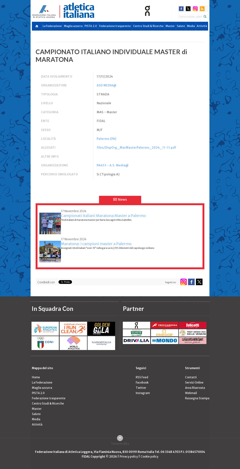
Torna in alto (120, 443)
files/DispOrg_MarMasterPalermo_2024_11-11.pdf (136, 147)
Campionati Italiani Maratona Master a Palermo (103, 215)
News (120, 199)
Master (170, 26)
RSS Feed (142, 377)
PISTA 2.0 (91, 26)
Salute (181, 26)
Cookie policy (149, 456)
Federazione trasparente (115, 26)
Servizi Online (194, 382)
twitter (188, 8)
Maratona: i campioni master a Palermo (96, 243)
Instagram (143, 393)
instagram (195, 8)
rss (202, 8)
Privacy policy (129, 456)
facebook (181, 8)
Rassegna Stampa (197, 398)
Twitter (141, 388)
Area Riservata (195, 388)
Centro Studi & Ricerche (148, 26)
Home (36, 377)
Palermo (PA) (106, 139)
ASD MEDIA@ (106, 85)
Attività (202, 26)
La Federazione (52, 26)
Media (191, 26)
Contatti (191, 377)
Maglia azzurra (73, 26)
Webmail (191, 393)
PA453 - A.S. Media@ (113, 165)
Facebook (142, 382)
